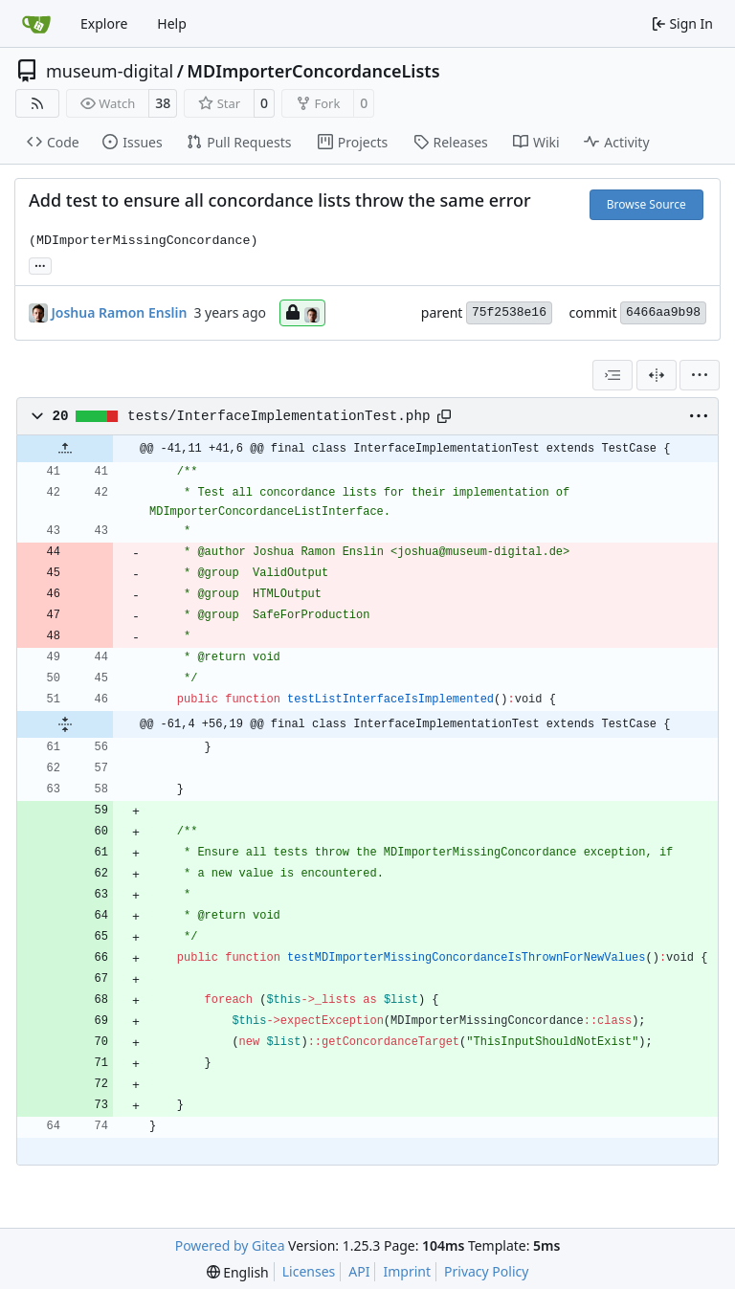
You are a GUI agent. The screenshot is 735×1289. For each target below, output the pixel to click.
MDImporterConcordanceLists (313, 70)
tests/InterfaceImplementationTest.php (278, 416)
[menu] (699, 375)
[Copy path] (444, 416)
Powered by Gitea (230, 1245)
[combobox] (612, 375)
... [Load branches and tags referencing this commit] (40, 264)
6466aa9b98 (663, 312)
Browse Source (646, 204)
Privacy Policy (486, 1271)
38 (162, 103)
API (358, 1271)
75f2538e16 (509, 312)
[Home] (36, 24)
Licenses (309, 1271)
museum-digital (109, 70)
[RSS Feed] (37, 103)
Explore (103, 23)
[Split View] (656, 375)
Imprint (407, 1271)
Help (172, 23)
